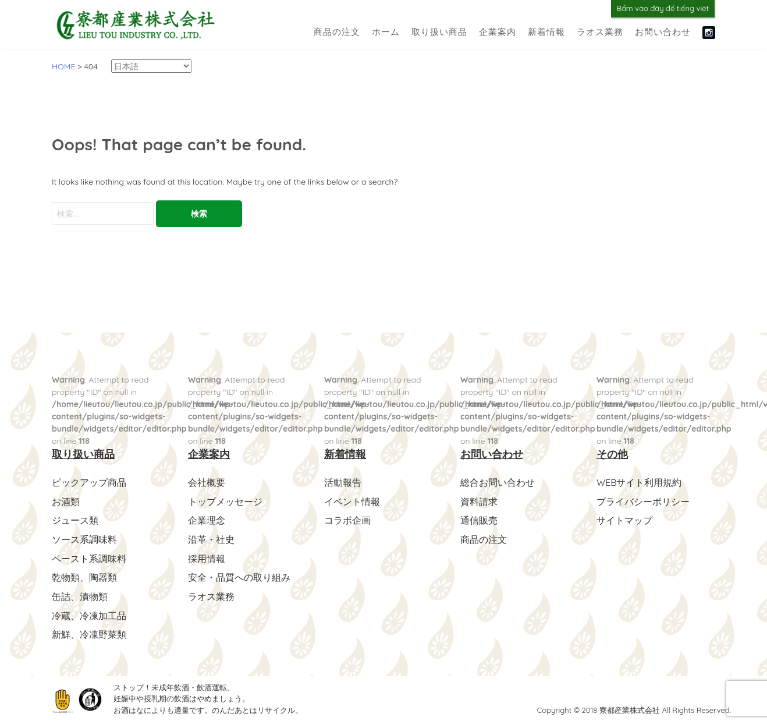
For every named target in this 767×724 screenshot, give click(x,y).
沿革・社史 (211, 538)
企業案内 (497, 31)
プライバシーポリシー (643, 501)
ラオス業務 (600, 31)
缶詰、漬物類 (80, 594)
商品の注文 (337, 31)
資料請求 (479, 501)
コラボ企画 (347, 519)
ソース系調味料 (84, 538)
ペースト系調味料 (89, 557)
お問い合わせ (663, 31)
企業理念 (206, 519)
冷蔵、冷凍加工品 (89, 613)
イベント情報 (352, 501)
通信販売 (479, 519)
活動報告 (342, 482)
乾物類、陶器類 (84, 575)
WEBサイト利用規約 (639, 482)
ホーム (386, 31)
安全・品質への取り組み (239, 575)
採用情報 (206, 557)
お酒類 (66, 501)
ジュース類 (75, 519)
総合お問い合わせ (497, 482)
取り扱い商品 (439, 31)
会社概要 (206, 482)
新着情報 (546, 31)
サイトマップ (624, 519)
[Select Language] (151, 66)
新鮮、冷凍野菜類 (89, 631)
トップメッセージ (225, 501)
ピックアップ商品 (89, 482)
